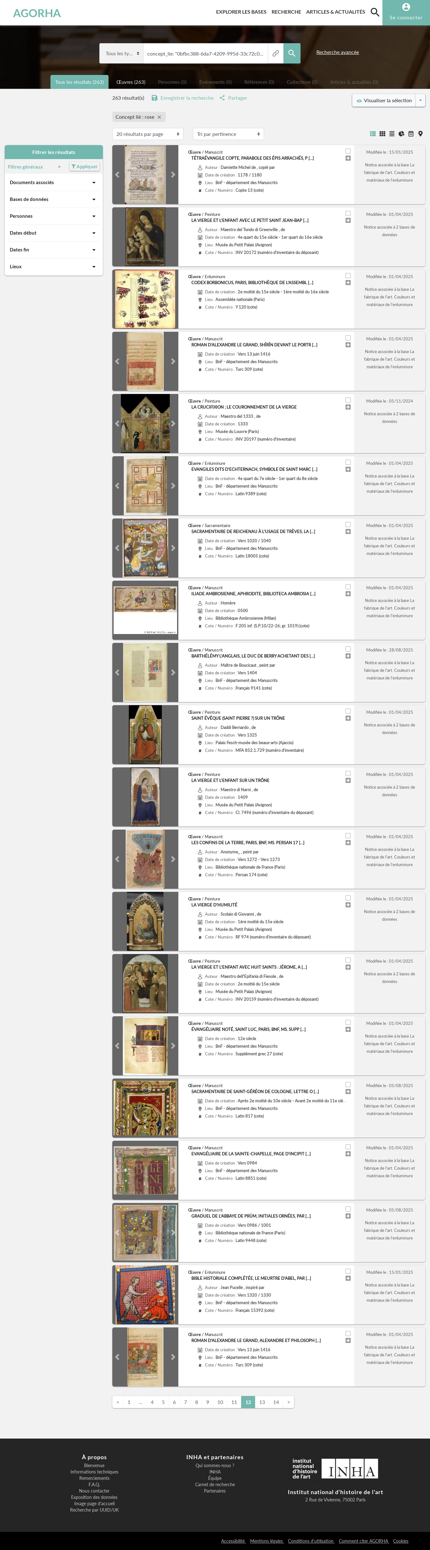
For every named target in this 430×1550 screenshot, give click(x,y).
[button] (117, 174)
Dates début (54, 233)
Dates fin (54, 250)
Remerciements (94, 1478)
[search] (375, 12)
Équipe (215, 1478)
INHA (215, 1471)
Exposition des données (94, 1497)
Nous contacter (94, 1491)
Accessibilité (233, 1541)
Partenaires (215, 1491)
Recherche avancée (337, 52)
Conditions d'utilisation (311, 1541)
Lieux (54, 267)
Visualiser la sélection (384, 100)
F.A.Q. (94, 1484)
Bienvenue (94, 1465)
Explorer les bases (242, 11)
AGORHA (37, 12)
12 (248, 1402)
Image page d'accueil (94, 1503)
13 (262, 1402)
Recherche (288, 11)
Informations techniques (94, 1471)
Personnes (54, 216)
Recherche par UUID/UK (94, 1510)
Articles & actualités (337, 11)
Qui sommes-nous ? (214, 1465)
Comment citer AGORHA (364, 1541)
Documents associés (54, 182)
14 (276, 1402)
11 (234, 1402)
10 (220, 1402)
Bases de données (54, 199)
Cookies (400, 1541)
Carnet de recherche (215, 1484)
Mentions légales (267, 1541)
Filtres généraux (35, 166)
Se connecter (406, 17)
